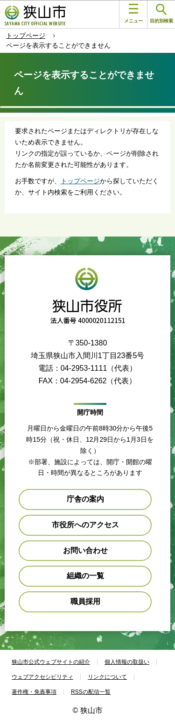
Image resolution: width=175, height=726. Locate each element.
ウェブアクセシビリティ (42, 677)
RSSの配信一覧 (91, 692)
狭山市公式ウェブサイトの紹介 (51, 662)
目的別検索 (161, 14)
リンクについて (107, 677)
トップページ (25, 35)
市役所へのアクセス (85, 525)
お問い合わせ (85, 550)
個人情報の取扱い (127, 662)
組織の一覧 (85, 576)
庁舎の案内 (85, 499)
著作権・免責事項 (34, 692)
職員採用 (85, 601)
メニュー (133, 13)
